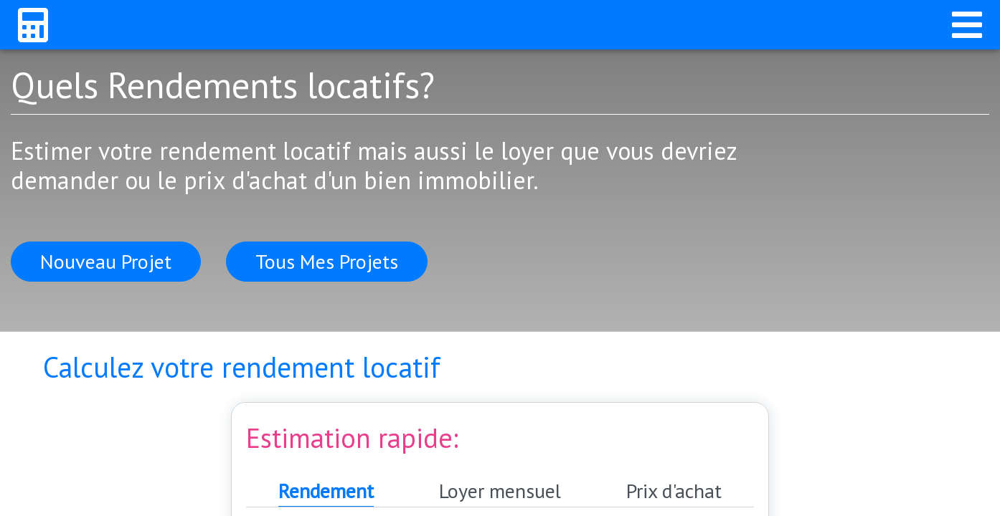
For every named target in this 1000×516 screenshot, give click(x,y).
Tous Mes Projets (326, 261)
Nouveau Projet (105, 261)
